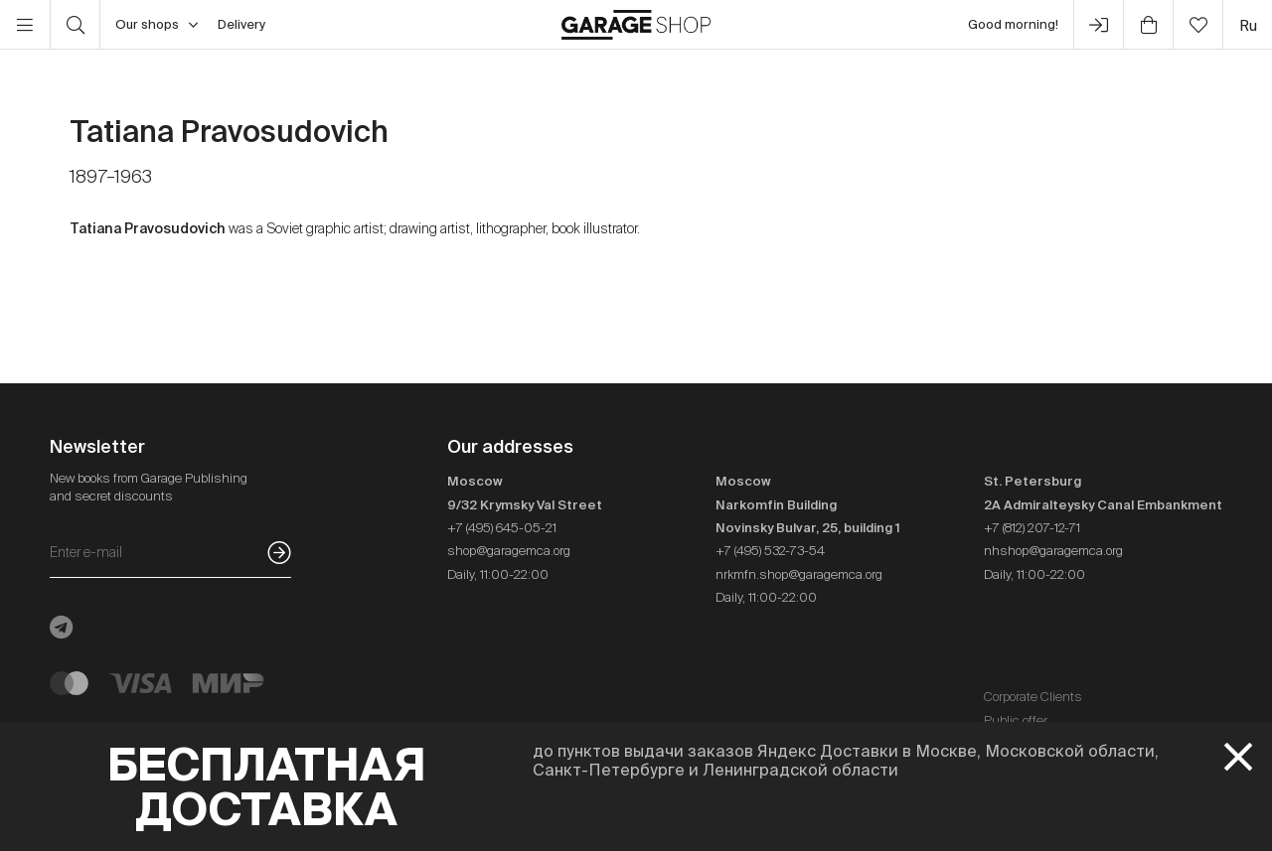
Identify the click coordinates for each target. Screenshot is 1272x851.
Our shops (156, 25)
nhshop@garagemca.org (1053, 550)
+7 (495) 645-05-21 (501, 527)
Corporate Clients (1033, 696)
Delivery (241, 24)
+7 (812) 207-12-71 (1032, 527)
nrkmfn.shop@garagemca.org (799, 574)
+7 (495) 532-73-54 (770, 550)
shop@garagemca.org (508, 550)
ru (1248, 25)
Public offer (1015, 720)
